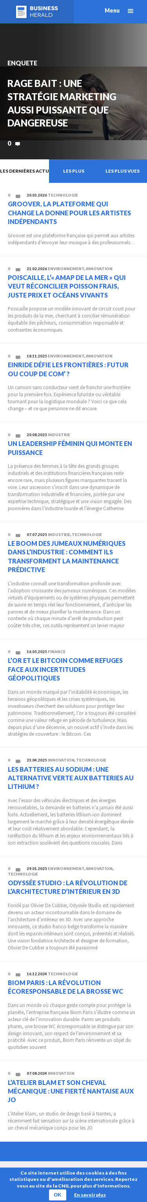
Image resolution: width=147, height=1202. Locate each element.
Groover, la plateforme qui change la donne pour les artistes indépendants (69, 212)
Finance (56, 652)
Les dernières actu (24, 170)
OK (58, 1195)
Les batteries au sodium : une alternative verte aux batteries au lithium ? (71, 778)
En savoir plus (90, 1195)
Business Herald (37, 11)
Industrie (59, 435)
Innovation (99, 269)
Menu (112, 10)
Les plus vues (122, 170)
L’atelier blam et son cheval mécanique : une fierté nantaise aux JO (71, 1091)
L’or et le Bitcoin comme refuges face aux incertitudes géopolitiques (65, 669)
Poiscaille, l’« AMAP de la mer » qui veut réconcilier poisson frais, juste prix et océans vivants (67, 286)
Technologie (63, 195)
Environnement (66, 269)
